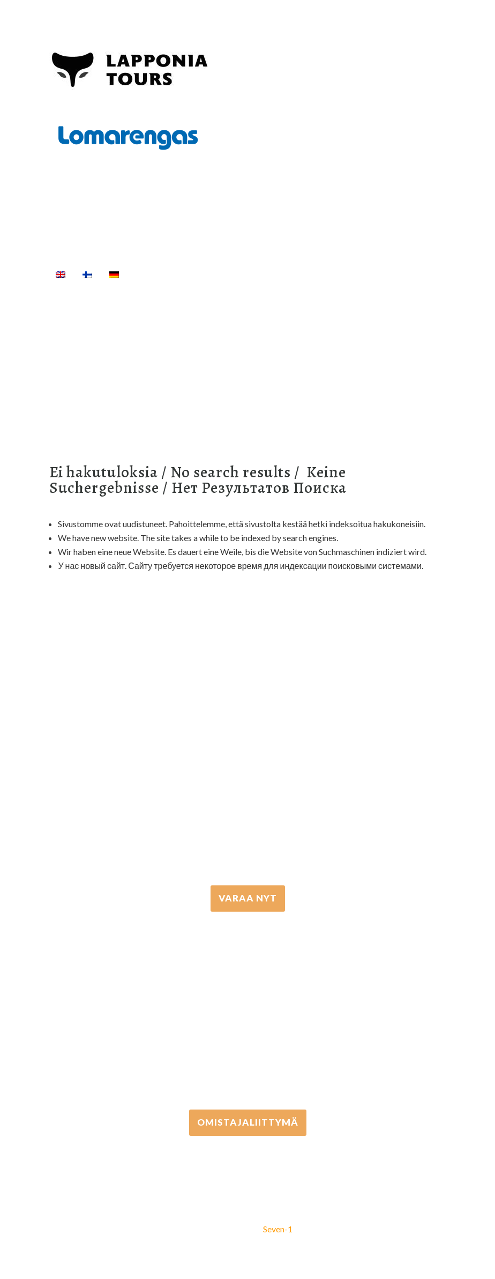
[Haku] (157, 287)
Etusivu (152, 274)
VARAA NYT (248, 898)
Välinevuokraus (293, 274)
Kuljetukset (366, 274)
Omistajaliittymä (247, 1122)
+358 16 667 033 (247, 787)
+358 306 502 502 (248, 1011)
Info (123, 287)
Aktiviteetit (214, 274)
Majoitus (75, 287)
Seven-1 (277, 1229)
